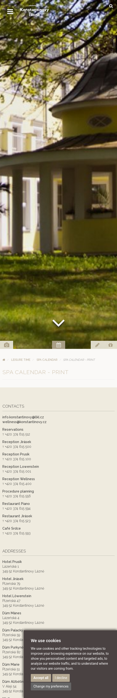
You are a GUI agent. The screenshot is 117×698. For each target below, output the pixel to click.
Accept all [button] (40, 678)
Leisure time (20, 359)
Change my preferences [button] (51, 686)
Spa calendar (47, 359)
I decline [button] (61, 678)
